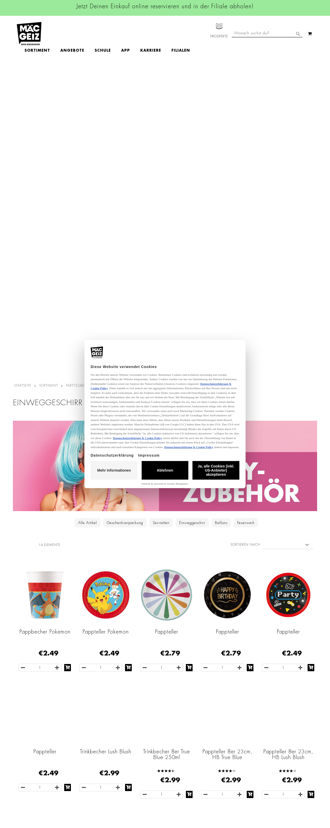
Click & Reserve (23, 739)
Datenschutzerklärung (287, 752)
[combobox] (267, 55)
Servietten (161, 213)
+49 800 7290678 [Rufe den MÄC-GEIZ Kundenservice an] (219, 715)
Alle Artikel (87, 213)
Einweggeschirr (192, 213)
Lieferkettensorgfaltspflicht (83, 768)
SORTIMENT (48, 75)
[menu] (137, 33)
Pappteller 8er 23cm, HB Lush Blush (288, 444)
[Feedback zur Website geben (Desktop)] (229, 797)
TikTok (139, 734)
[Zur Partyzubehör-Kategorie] (165, 156)
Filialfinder (19, 698)
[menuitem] (67, 33)
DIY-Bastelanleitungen (28, 775)
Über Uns (18, 713)
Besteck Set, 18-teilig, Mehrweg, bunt (44, 564)
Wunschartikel (22, 760)
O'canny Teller (105, 561)
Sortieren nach (245, 235)
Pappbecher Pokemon (44, 322)
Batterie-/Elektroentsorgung (84, 775)
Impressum (70, 713)
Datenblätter (71, 782)
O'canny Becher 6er (227, 561)
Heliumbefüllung (24, 753)
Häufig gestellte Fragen (228, 763)
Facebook (142, 699)
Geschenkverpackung (125, 213)
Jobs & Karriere (23, 706)
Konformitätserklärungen (82, 789)
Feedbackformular (223, 754)
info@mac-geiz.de (222, 737)
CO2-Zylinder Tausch (28, 746)
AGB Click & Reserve (79, 706)
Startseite (22, 75)
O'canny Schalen (166, 561)
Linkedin (141, 722)
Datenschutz (71, 698)
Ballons (221, 213)
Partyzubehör (79, 75)
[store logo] (29, 33)
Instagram (142, 711)
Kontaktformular (221, 746)
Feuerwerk (245, 213)
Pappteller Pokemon (105, 322)
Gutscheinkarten (24, 768)
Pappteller (166, 322)
